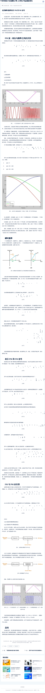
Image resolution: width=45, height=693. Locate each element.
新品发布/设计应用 (17, 5)
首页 (11, 5)
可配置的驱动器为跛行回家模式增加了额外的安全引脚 (18, 650)
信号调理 (10, 646)
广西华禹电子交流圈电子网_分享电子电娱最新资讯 (16, 1)
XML (38, 690)
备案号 (35, 690)
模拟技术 (16, 646)
